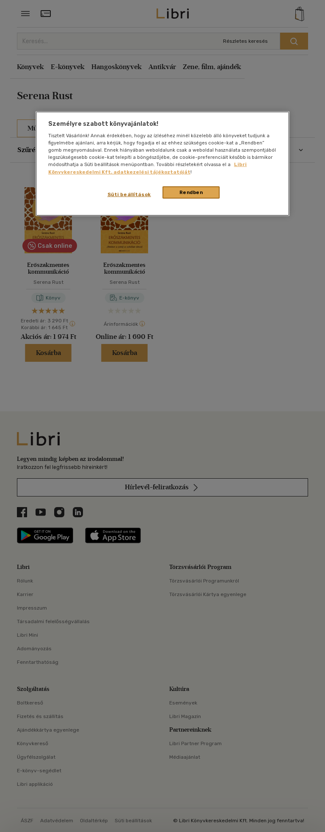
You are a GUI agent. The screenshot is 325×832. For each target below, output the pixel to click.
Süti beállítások (129, 194)
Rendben (191, 192)
